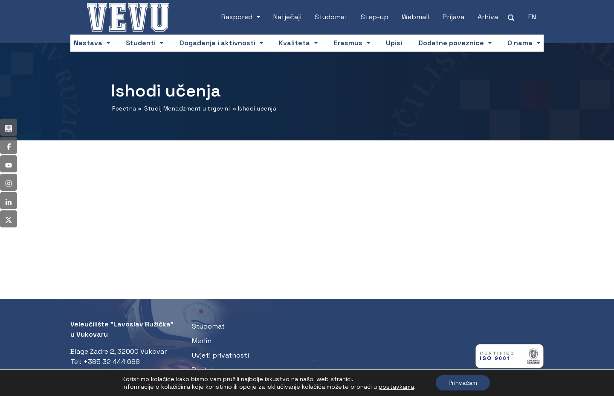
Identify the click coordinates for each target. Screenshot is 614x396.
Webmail (415, 16)
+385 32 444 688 (111, 361)
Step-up (374, 16)
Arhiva (488, 16)
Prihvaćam (463, 383)
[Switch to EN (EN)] (532, 17)
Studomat (331, 16)
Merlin (201, 340)
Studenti (141, 42)
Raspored (236, 16)
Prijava (453, 16)
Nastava (88, 42)
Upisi (394, 42)
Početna (124, 108)
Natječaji (287, 16)
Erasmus (348, 42)
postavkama (396, 386)
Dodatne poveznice (451, 42)
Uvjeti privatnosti (220, 355)
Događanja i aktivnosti (217, 42)
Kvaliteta (294, 42)
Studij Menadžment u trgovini (187, 108)
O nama (520, 42)
